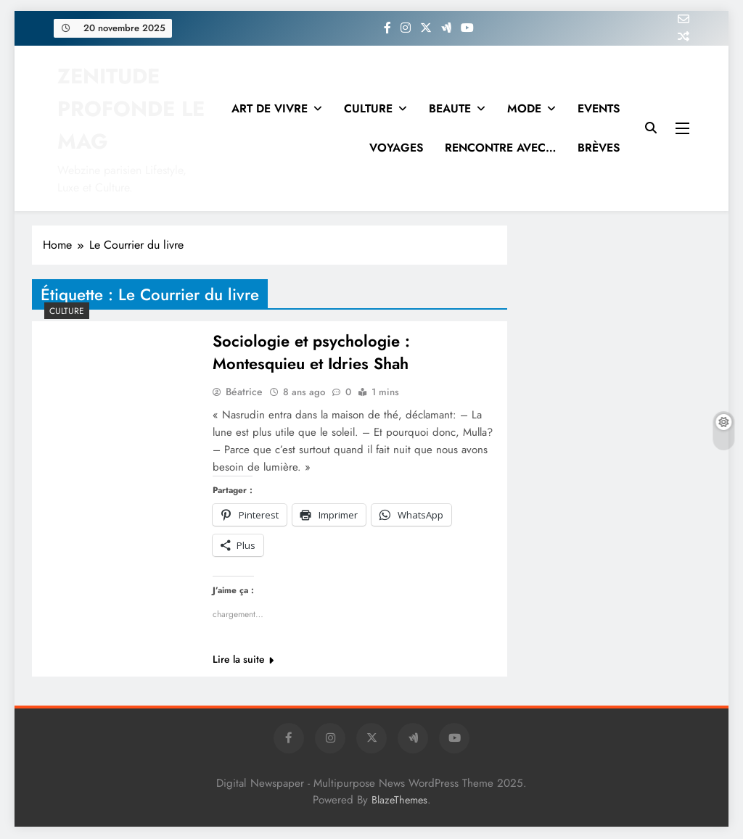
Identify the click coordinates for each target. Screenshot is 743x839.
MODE (524, 108)
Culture (66, 311)
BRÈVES (599, 147)
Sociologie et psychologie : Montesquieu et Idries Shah (311, 353)
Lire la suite (243, 660)
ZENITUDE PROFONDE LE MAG (131, 109)
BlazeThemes (399, 801)
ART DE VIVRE (269, 108)
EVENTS (599, 108)
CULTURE (368, 108)
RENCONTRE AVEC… (500, 147)
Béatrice (244, 393)
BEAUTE (450, 108)
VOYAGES (396, 147)
